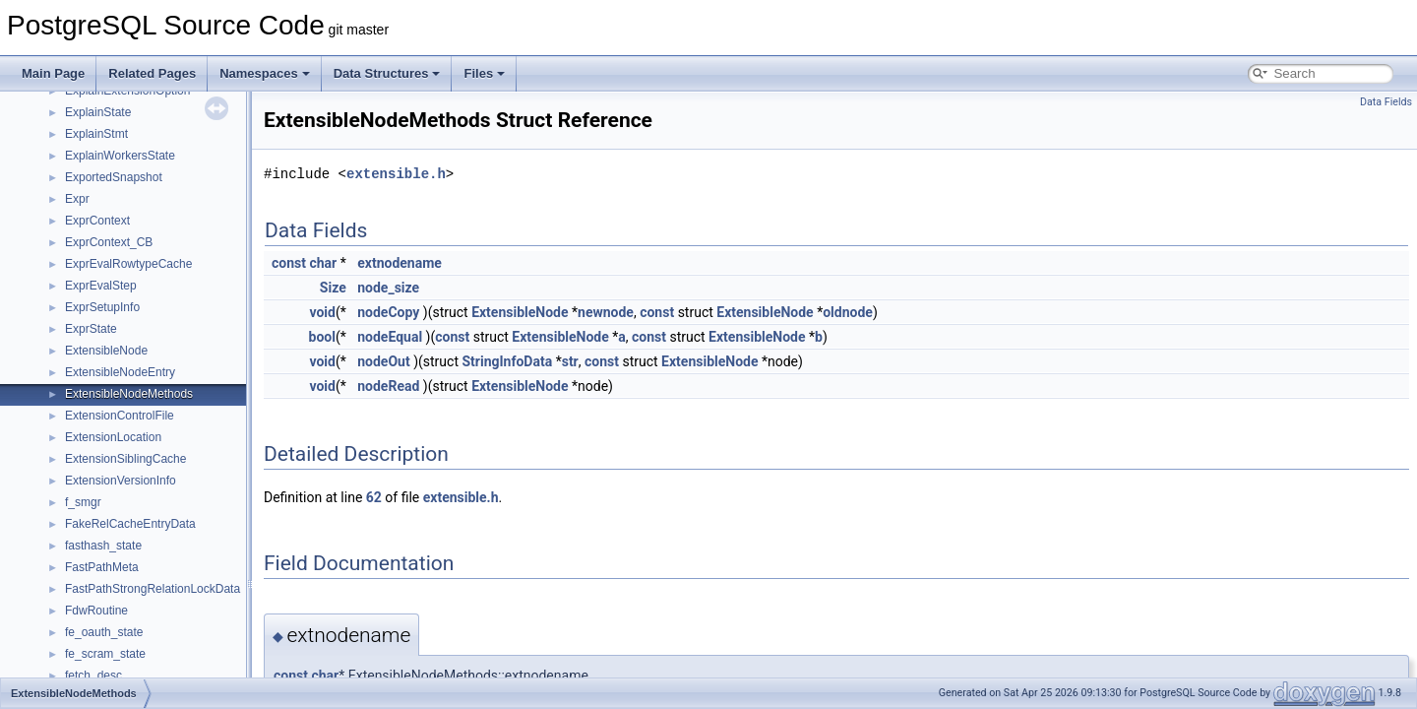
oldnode (848, 312)
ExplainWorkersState (120, 155)
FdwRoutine (96, 610)
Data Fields (1386, 102)
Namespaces (264, 73)
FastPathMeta (102, 567)
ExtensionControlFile (119, 415)
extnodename (399, 263)
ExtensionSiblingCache (125, 459)
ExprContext (97, 220)
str (570, 361)
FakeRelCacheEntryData (130, 524)
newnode (606, 312)
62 (374, 497)
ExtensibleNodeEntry (120, 372)
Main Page (53, 73)
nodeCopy (388, 312)
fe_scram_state (105, 654)
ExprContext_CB (109, 242)
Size (333, 287)
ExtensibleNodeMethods (129, 394)
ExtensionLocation (113, 437)
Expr (77, 199)
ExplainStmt (96, 134)
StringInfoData (507, 361)
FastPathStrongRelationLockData (152, 589)
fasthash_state (103, 545)
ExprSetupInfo (102, 307)
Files (484, 73)
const (289, 263)
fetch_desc (93, 675)
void (322, 312)
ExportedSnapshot (113, 177)
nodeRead (388, 386)
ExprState (91, 329)
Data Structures (387, 73)
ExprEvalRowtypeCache (128, 264)
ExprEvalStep (101, 285)
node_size (388, 287)
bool (322, 337)
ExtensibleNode (106, 350)
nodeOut (383, 361)
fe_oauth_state (104, 632)
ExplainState (98, 112)
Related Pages (152, 73)
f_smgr (83, 502)
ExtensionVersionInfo (120, 480)
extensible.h (396, 173)
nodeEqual (389, 337)
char (323, 263)
